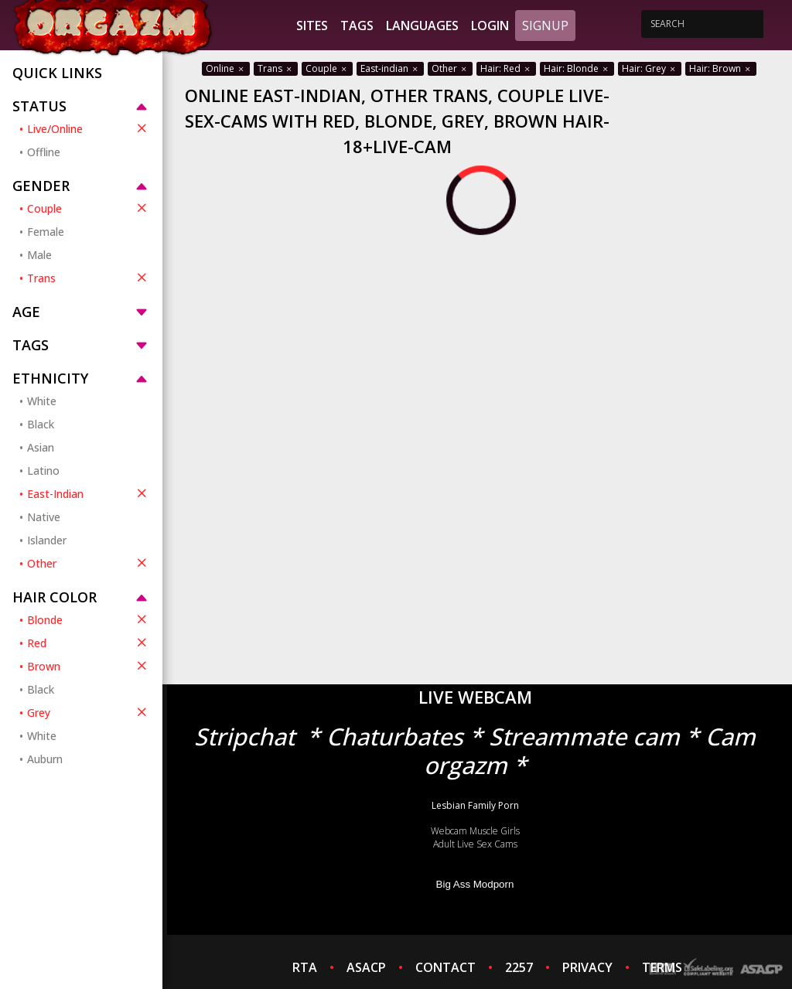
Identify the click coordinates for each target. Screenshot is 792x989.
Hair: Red (506, 68)
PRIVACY (587, 967)
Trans (88, 277)
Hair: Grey (650, 68)
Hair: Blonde (577, 68)
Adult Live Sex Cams (475, 844)
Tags (357, 25)
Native (43, 517)
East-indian (390, 68)
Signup (545, 25)
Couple (88, 208)
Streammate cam (584, 736)
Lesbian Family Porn (475, 805)
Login (490, 25)
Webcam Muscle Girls (475, 830)
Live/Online (88, 128)
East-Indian (88, 493)
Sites (312, 25)
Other (88, 562)
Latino (43, 470)
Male (39, 254)
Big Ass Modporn (475, 884)
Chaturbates (394, 736)
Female (45, 231)
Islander (47, 540)
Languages (422, 25)
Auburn (45, 759)
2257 (519, 967)
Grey (88, 712)
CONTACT (445, 967)
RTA (304, 967)
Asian (40, 447)
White (41, 401)
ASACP (366, 967)
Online (226, 68)
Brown (88, 665)
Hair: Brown (721, 68)
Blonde (88, 619)
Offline (43, 152)
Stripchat (244, 736)
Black (40, 424)
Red (88, 642)
